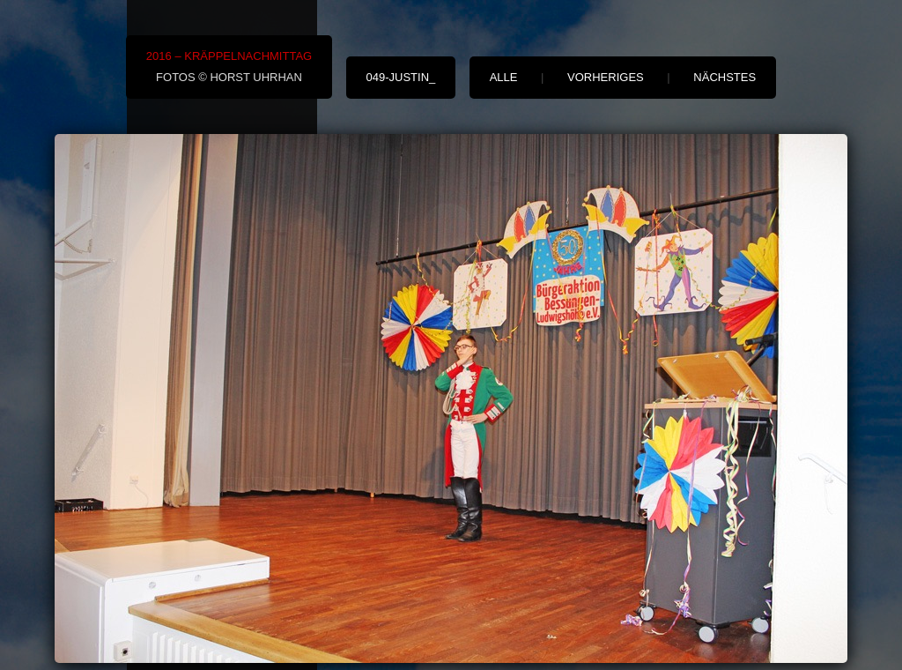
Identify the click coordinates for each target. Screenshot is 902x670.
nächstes (724, 77)
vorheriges (605, 77)
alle (504, 77)
